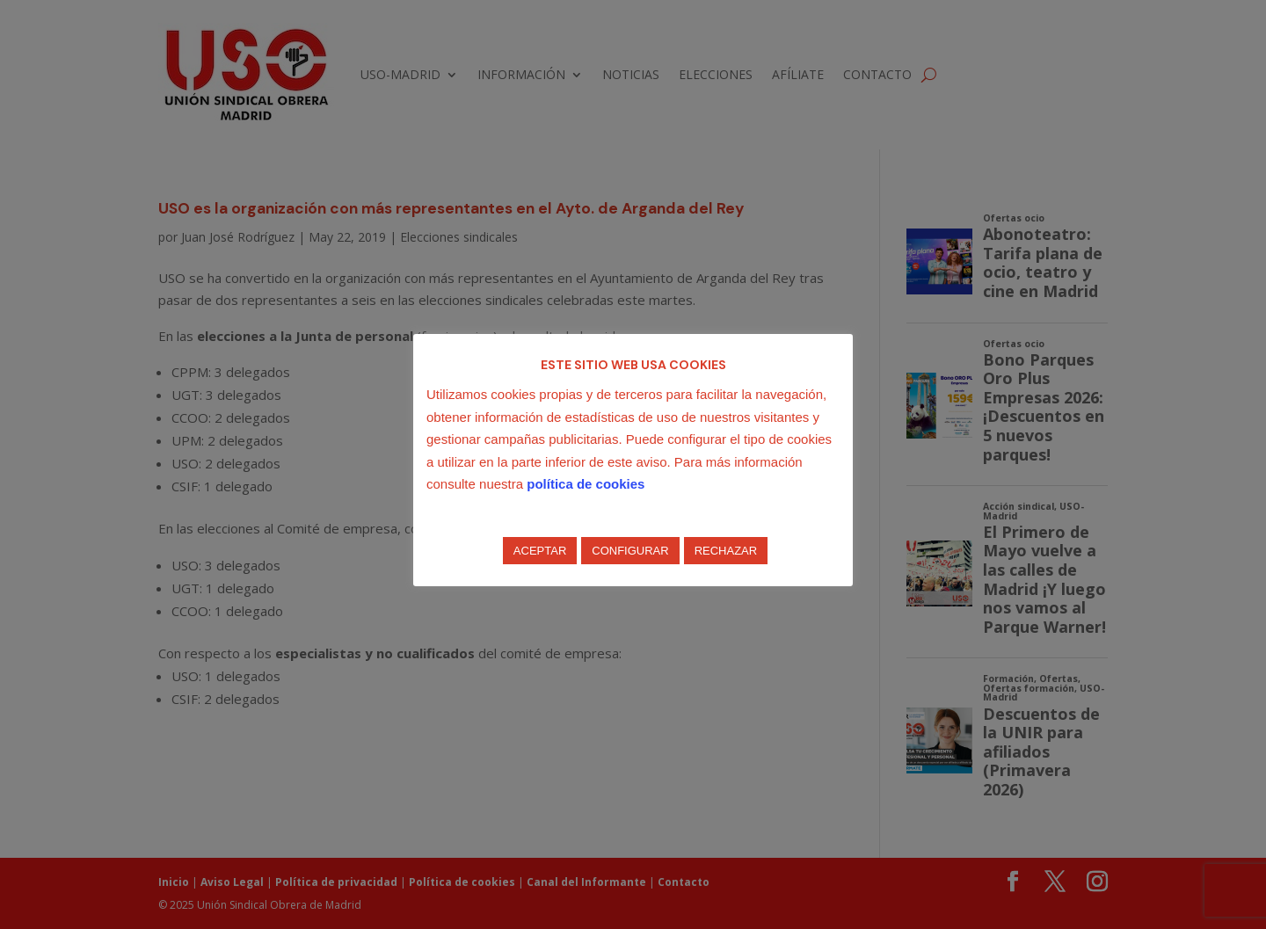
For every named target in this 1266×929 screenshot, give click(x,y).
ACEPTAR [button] (539, 550)
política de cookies (585, 483)
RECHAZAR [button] (726, 550)
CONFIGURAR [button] (630, 550)
